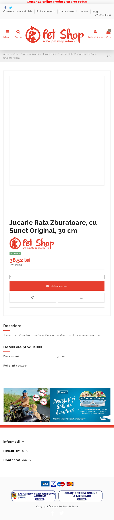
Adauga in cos (57, 286)
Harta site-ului (69, 11)
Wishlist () (103, 15)
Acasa (85, 11)
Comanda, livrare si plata (18, 11)
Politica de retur (46, 11)
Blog (95, 11)
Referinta (10, 365)
